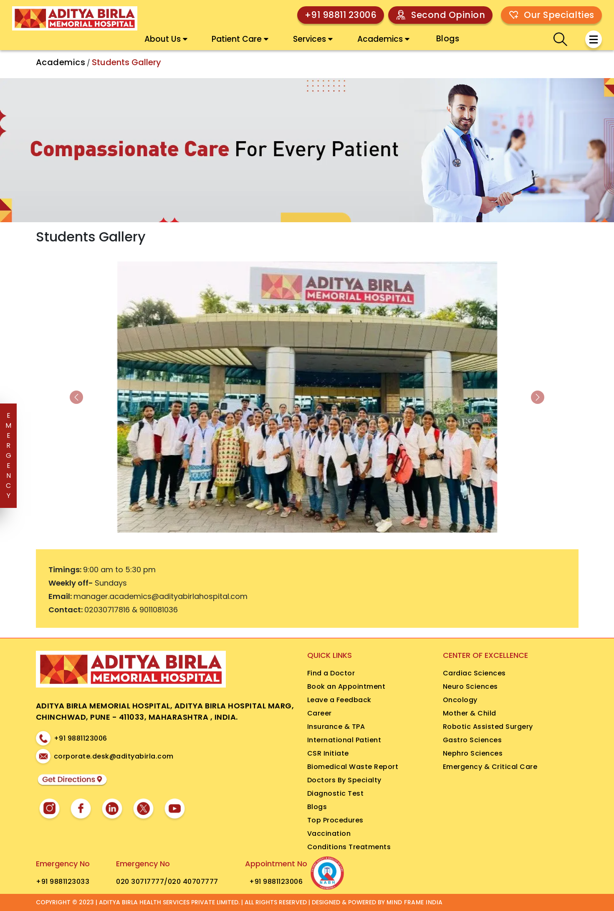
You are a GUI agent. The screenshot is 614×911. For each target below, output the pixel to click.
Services (313, 39)
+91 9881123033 (62, 881)
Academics (383, 39)
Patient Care (240, 39)
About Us (165, 39)
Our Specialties (559, 15)
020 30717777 (140, 881)
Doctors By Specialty (344, 780)
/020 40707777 (191, 881)
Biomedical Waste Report (353, 766)
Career (319, 713)
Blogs (448, 38)
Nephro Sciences (473, 753)
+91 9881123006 (80, 738)
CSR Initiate (328, 753)
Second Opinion (448, 15)
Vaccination (329, 833)
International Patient (344, 740)
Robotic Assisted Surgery (488, 726)
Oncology (460, 700)
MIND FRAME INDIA (415, 902)
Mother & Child (469, 713)
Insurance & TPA (336, 726)
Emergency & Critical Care (490, 766)
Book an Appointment (346, 686)
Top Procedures (335, 820)
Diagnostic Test (335, 793)
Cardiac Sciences (474, 673)
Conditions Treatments (349, 847)
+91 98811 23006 (341, 15)
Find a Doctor (331, 673)
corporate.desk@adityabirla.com (114, 756)
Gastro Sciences (472, 740)
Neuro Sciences (470, 686)
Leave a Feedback (339, 700)
